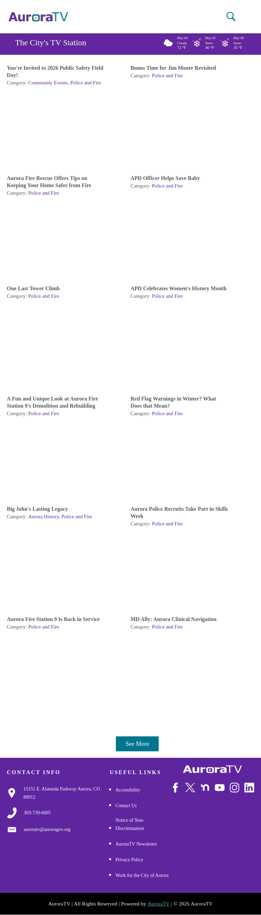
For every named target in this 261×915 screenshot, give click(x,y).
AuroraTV (158, 903)
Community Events (48, 82)
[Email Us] (47, 830)
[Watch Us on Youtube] (220, 788)
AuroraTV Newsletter (136, 844)
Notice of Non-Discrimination (130, 824)
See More (137, 743)
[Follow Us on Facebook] (175, 788)
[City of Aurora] (212, 769)
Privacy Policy (129, 859)
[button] (231, 16)
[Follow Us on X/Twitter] (190, 787)
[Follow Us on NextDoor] (205, 787)
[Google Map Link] (66, 793)
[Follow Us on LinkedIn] (249, 788)
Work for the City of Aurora (142, 875)
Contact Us (126, 805)
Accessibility (128, 790)
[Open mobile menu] (243, 17)
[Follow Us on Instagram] (235, 788)
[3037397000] (37, 813)
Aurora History (43, 516)
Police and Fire (85, 82)
